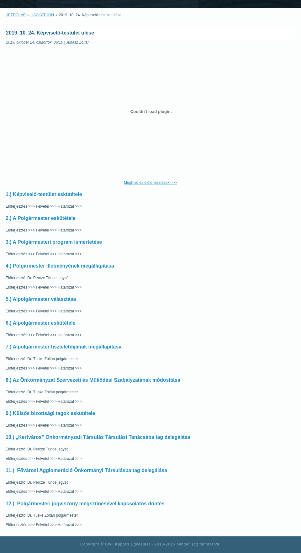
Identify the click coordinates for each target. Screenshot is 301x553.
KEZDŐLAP (16, 15)
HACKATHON (42, 15)
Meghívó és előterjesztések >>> (150, 182)
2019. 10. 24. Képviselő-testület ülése (50, 32)
